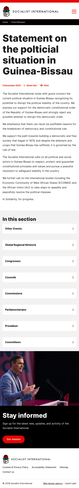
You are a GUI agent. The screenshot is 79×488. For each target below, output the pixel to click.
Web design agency (53, 483)
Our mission (14, 439)
